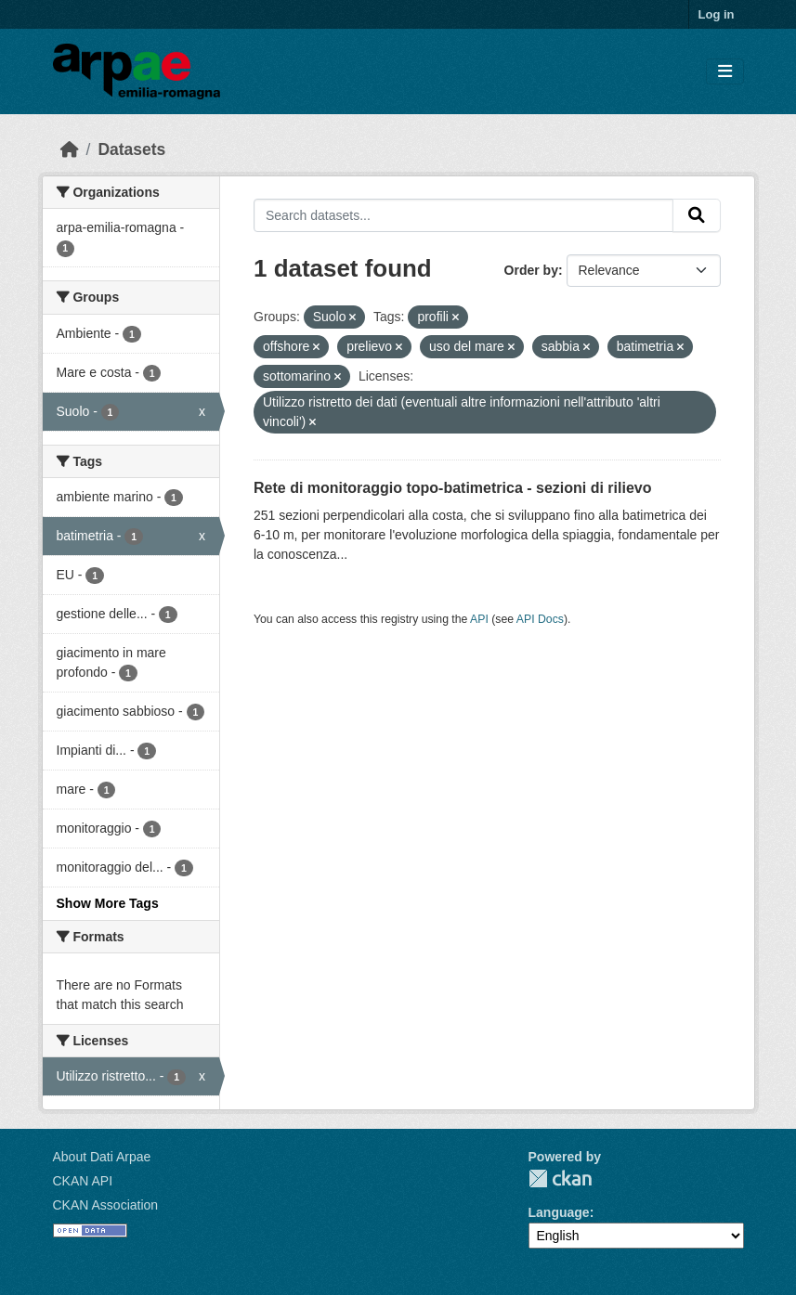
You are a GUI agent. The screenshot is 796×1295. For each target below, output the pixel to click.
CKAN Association (106, 1205)
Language (559, 1212)
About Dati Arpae (102, 1156)
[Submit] (696, 215)
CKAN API (83, 1180)
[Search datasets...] (463, 215)
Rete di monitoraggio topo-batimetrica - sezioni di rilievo (452, 488)
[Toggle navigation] (725, 71)
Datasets (131, 149)
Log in (716, 14)
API (479, 619)
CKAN (560, 1178)
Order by (531, 270)
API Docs (540, 619)
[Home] (69, 149)
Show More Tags (108, 903)
